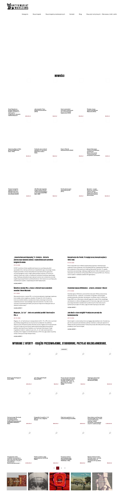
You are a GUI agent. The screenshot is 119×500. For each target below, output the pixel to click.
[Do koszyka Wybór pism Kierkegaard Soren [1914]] (29, 350)
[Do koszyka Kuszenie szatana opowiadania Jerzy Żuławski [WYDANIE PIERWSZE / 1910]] (83, 429)
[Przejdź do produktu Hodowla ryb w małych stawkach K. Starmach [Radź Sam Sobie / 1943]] (45, 138)
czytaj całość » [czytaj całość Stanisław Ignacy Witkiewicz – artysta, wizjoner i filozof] (72, 307)
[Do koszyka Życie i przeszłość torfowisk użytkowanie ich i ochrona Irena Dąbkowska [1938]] (81, 80)
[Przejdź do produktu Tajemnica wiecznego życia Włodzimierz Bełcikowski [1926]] (99, 362)
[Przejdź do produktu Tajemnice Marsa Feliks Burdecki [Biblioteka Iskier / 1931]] (19, 138)
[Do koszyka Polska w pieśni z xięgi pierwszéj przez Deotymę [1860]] (56, 429)
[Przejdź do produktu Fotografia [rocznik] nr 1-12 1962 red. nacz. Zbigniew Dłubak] (46, 401)
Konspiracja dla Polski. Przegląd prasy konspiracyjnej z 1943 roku (87, 258)
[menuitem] (25, 14)
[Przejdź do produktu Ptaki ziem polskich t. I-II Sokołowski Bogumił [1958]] (72, 401)
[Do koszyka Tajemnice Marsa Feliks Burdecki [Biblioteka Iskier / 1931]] (29, 120)
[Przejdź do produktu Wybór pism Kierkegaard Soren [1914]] (19, 362)
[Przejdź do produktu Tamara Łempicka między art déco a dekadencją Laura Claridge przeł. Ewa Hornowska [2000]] (19, 178)
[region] (59, 44)
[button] (29, 354)
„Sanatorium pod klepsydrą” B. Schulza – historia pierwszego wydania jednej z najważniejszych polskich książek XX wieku (33, 259)
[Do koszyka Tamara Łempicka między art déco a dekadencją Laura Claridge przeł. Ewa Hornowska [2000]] (29, 160)
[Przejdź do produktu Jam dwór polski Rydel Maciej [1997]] (46, 362)
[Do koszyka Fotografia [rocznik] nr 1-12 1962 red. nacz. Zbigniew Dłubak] (56, 389)
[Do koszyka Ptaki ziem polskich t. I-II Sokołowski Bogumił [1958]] (83, 389)
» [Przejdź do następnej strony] (64, 468)
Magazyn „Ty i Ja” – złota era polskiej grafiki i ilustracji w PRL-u (34, 313)
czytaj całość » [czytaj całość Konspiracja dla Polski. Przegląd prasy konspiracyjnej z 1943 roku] (72, 277)
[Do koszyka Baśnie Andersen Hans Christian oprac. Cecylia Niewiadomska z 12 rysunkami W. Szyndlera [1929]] (110, 429)
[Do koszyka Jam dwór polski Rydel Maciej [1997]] (56, 350)
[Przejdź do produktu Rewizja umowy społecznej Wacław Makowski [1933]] (98, 98)
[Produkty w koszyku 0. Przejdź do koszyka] (111, 6)
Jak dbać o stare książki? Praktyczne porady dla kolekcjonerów (85, 313)
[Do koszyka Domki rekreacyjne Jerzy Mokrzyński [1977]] (81, 160)
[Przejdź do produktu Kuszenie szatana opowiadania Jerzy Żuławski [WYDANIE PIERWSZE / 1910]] (72, 441)
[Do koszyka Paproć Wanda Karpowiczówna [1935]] (81, 120)
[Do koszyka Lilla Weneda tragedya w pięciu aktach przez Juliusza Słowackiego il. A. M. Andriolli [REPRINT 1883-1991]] (55, 160)
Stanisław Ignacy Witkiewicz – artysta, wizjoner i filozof (87, 288)
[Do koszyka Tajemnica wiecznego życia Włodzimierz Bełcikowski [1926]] (110, 350)
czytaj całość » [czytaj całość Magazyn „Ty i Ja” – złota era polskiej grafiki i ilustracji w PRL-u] (18, 336)
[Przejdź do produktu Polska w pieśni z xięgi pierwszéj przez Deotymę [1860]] (46, 441)
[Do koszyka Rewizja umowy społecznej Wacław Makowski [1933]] (108, 80)
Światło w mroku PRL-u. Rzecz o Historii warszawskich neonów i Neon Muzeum (33, 289)
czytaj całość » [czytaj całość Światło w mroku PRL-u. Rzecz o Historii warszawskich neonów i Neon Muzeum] (18, 308)
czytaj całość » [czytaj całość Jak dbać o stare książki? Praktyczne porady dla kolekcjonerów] (72, 329)
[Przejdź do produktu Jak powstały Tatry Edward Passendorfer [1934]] (45, 98)
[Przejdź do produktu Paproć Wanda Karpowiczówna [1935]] (71, 138)
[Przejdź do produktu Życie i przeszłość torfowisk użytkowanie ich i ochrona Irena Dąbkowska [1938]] (71, 98)
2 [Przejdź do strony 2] (61, 468)
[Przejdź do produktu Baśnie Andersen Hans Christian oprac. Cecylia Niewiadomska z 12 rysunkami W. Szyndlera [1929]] (99, 441)
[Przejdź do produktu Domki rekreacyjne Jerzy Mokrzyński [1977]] (71, 178)
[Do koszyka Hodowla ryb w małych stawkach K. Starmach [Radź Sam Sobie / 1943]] (55, 120)
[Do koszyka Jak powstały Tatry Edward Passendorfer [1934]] (55, 80)
